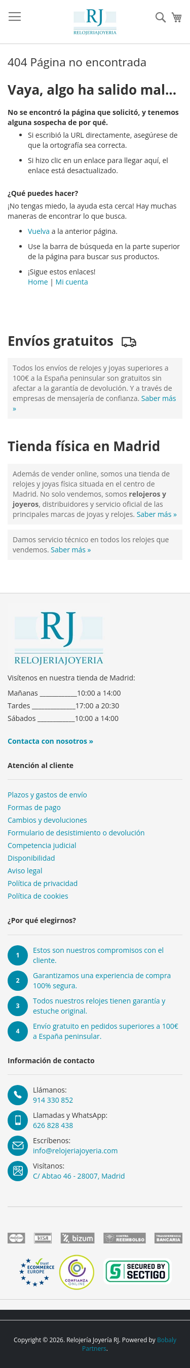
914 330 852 (53, 1100)
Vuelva (39, 231)
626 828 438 (53, 1125)
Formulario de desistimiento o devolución (76, 832)
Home (38, 282)
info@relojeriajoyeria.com (75, 1150)
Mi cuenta (72, 282)
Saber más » (157, 514)
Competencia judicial (42, 845)
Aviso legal (25, 870)
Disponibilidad (31, 858)
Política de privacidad (43, 883)
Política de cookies (38, 896)
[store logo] (95, 22)
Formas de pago (34, 807)
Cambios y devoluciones (47, 820)
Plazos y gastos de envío (47, 794)
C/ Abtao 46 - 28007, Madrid (79, 1176)
